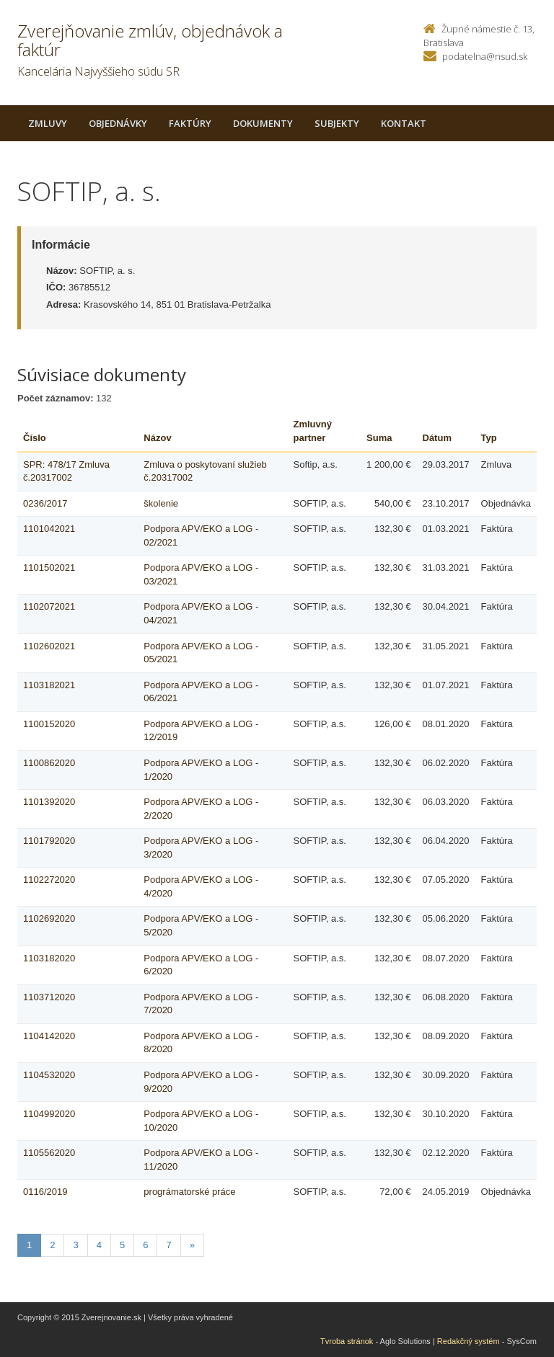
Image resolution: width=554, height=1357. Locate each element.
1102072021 (49, 606)
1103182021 (49, 685)
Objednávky (118, 123)
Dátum (437, 437)
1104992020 (49, 1113)
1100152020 (49, 723)
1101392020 (49, 801)
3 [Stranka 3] (75, 1245)
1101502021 (49, 567)
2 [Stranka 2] (52, 1245)
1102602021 (49, 646)
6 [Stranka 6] (145, 1245)
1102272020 (49, 879)
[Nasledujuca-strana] (192, 1246)
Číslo (34, 437)
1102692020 (49, 918)
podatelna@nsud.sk (484, 56)
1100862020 (49, 762)
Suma (379, 437)
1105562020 (49, 1152)
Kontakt (403, 123)
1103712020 (49, 997)
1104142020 (49, 1036)
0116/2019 (45, 1191)
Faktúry (190, 123)
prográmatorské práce (189, 1191)
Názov (157, 437)
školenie (161, 503)
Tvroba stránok (346, 1341)
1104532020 (49, 1074)
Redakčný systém (468, 1341)
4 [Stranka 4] (99, 1245)
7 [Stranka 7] (168, 1245)
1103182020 (49, 958)
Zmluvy (47, 123)
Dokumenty (263, 123)
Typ (489, 437)
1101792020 (49, 840)
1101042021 (49, 528)
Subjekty (337, 123)
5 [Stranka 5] (122, 1245)
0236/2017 (45, 503)
